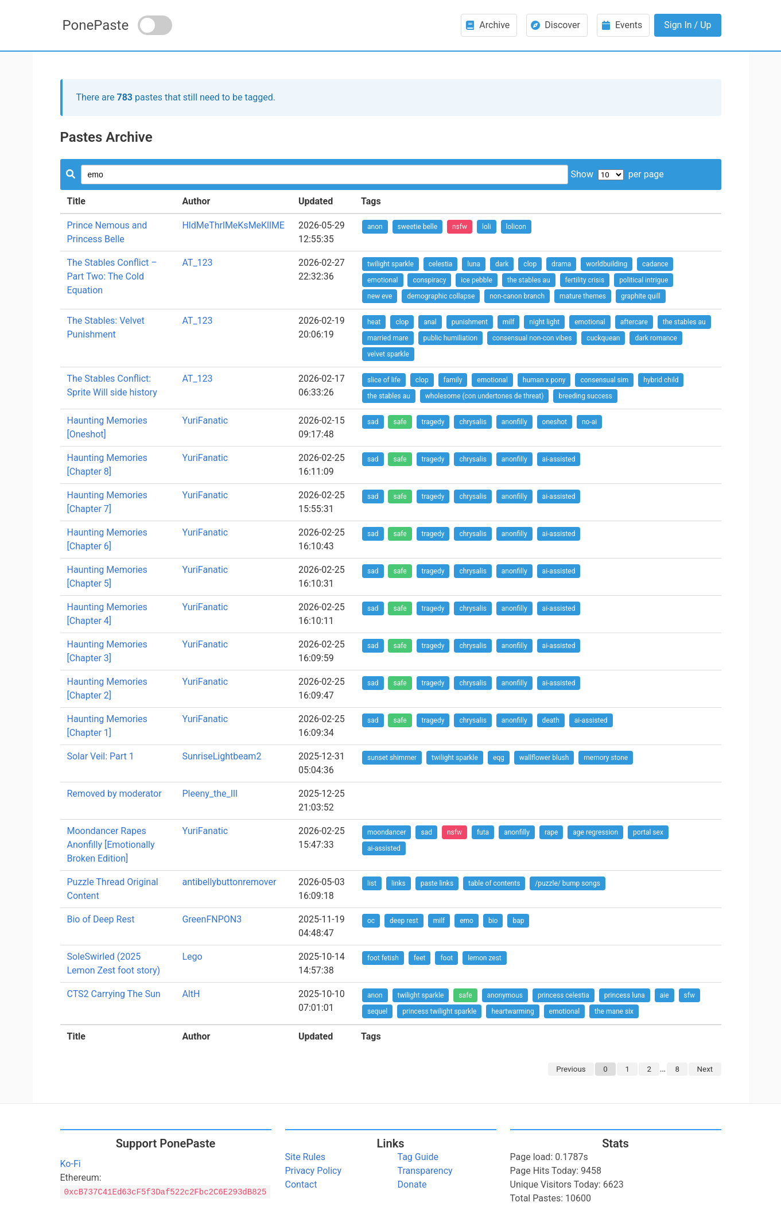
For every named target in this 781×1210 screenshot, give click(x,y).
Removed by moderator (114, 793)
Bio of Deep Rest (101, 919)
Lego (192, 956)
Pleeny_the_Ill (209, 793)
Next (705, 1069)
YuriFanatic (205, 420)
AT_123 (197, 262)
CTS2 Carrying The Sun (114, 993)
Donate (412, 1184)
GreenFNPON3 (212, 919)
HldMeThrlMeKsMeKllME (233, 225)
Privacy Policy (313, 1170)
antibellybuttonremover (229, 882)
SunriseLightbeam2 (221, 756)
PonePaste (96, 25)
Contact (301, 1184)
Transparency (425, 1170)
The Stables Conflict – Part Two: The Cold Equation (112, 276)
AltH (191, 993)
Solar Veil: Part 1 (100, 756)
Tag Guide (418, 1156)
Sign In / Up (687, 25)
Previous (570, 1069)
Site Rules (305, 1156)
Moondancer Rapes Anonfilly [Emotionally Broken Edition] (111, 844)
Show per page (616, 174)
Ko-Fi (70, 1163)
